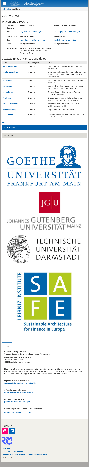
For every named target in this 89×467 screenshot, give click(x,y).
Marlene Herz (8, 86)
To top (4, 122)
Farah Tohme (8, 114)
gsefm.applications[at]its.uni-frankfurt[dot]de (20, 383)
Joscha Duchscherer (11, 72)
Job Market (7, 9)
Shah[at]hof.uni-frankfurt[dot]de (65, 40)
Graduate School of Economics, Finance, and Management (24, 454)
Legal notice (6, 448)
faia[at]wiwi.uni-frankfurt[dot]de (31, 32)
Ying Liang (7, 98)
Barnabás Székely (9, 110)
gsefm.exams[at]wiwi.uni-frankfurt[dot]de (18, 392)
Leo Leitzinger (8, 92)
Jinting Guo (7, 80)
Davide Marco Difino (10, 66)
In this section (9, 127)
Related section (10, 135)
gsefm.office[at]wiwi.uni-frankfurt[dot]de (18, 402)
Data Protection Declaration (12, 451)
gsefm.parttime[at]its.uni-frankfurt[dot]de (18, 412)
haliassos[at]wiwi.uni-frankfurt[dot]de (67, 32)
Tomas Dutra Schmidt (10, 104)
